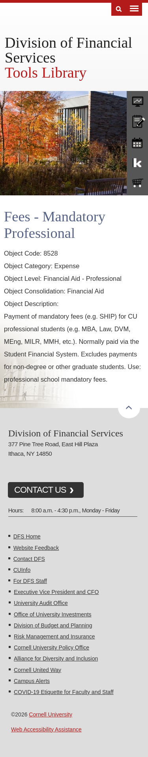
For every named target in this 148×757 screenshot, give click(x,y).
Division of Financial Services (68, 50)
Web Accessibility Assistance (46, 729)
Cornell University (50, 714)
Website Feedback (36, 548)
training (137, 141)
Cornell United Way (37, 670)
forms (137, 99)
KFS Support (137, 162)
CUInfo (22, 570)
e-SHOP (137, 183)
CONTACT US (40, 490)
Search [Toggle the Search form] (118, 9)
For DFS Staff (30, 581)
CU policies (137, 120)
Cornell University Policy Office (51, 647)
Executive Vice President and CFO (56, 592)
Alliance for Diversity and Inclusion (56, 658)
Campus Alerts (32, 681)
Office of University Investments (53, 614)
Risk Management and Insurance (54, 636)
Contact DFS (29, 559)
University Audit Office (41, 603)
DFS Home (27, 536)
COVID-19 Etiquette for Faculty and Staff (64, 692)
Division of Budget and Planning (53, 625)
